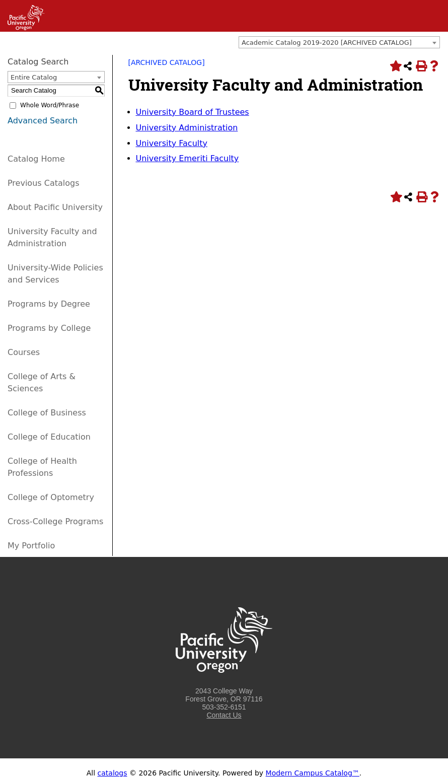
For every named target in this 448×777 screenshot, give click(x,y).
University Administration (187, 127)
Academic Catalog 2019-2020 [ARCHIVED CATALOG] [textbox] (327, 42)
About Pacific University (55, 207)
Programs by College (49, 328)
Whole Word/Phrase (49, 105)
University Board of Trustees (192, 112)
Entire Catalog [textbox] (34, 77)
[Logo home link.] (224, 683)
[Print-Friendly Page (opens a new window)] (420, 66)
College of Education (49, 437)
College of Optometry (51, 497)
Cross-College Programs (55, 521)
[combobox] (339, 42)
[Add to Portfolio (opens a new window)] (394, 66)
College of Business (47, 412)
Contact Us (223, 715)
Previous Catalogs (43, 183)
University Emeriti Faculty (187, 158)
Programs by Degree (49, 304)
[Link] (22, 28)
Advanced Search (43, 120)
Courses (24, 352)
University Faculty (171, 143)
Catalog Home (36, 159)
